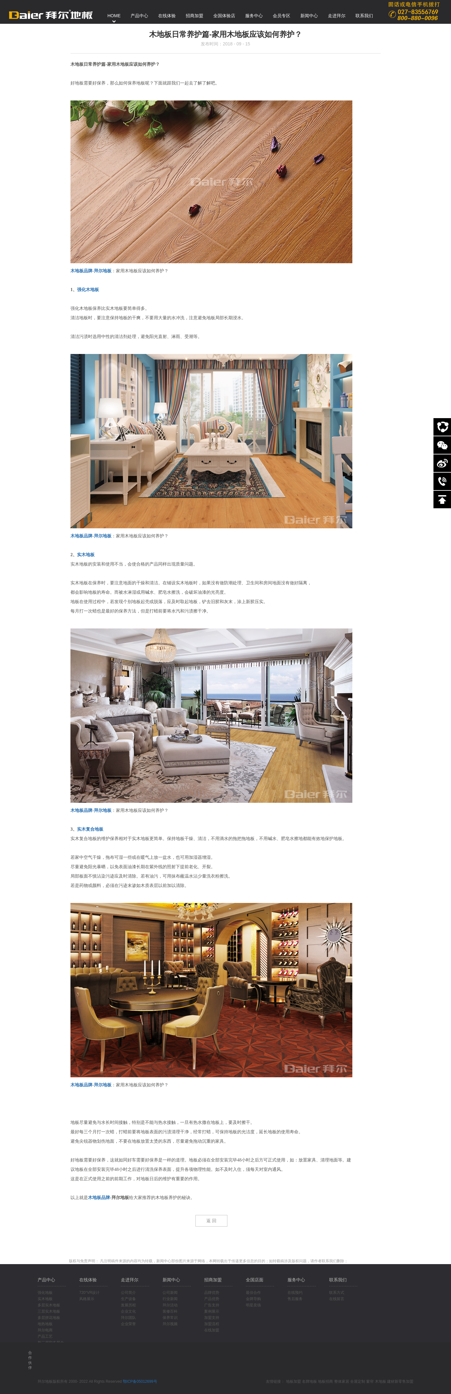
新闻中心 (171, 1279)
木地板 (380, 1381)
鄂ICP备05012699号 (140, 1381)
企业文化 (128, 1311)
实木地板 (86, 554)
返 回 (211, 1220)
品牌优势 (211, 1292)
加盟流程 (211, 1324)
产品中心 (46, 1279)
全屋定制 (357, 1381)
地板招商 (325, 1381)
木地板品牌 (99, 1197)
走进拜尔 (129, 1279)
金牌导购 (253, 1299)
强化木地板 (88, 289)
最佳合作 (253, 1292)
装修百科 (170, 1311)
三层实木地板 (49, 1311)
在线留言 (336, 1299)
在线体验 (88, 1279)
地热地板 (45, 1324)
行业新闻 (170, 1299)
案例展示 (211, 1311)
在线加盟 (211, 1330)
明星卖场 (253, 1305)
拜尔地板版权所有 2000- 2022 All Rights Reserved (80, 1381)
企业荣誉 (128, 1324)
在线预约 (295, 1292)
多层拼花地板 (49, 1317)
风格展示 (86, 1299)
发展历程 (128, 1305)
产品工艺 (45, 1336)
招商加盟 (213, 1279)
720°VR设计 (89, 1292)
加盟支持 (211, 1317)
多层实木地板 (49, 1305)
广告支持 (211, 1305)
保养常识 (170, 1317)
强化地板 (45, 1292)
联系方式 (336, 1292)
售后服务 (295, 1299)
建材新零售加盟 (400, 1381)
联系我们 (338, 1279)
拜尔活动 (170, 1305)
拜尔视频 (170, 1324)
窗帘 (370, 1381)
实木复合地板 (90, 829)
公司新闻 (170, 1292)
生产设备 (128, 1299)
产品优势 (211, 1299)
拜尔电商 (45, 1330)
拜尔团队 (128, 1317)
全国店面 (254, 1279)
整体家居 (341, 1381)
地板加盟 (293, 1381)
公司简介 (128, 1292)
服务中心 (296, 1279)
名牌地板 (309, 1381)
